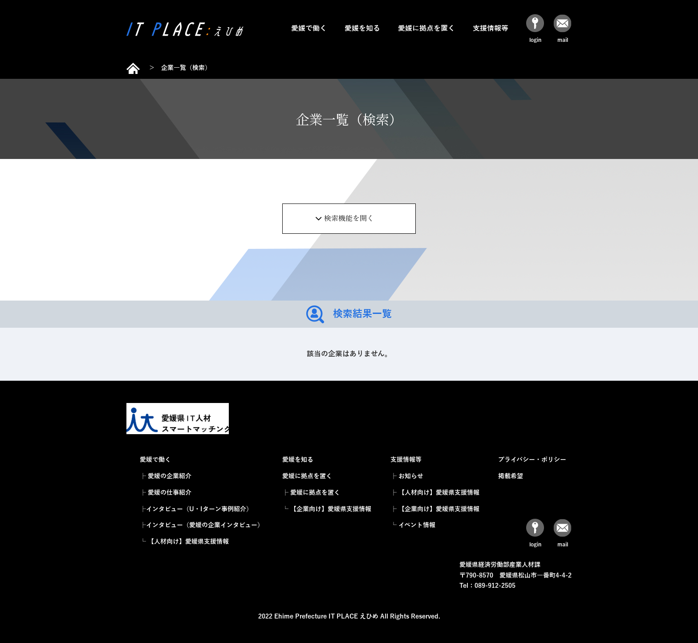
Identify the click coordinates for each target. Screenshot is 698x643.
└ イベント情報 (412, 525)
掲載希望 (510, 476)
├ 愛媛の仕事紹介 (165, 492)
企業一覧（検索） (186, 68)
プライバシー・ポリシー (532, 459)
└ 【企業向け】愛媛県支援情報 (326, 509)
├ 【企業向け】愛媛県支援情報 (434, 509)
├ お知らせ (406, 476)
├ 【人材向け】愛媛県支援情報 (434, 492)
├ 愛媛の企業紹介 (165, 476)
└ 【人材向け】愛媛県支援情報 (184, 541)
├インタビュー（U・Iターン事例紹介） (196, 509)
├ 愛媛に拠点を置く (311, 492)
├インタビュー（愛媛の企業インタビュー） (202, 525)
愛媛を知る (362, 28)
